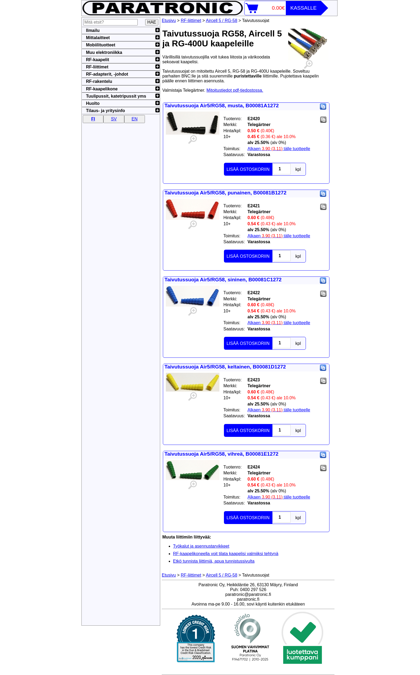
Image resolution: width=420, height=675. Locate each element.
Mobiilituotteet (100, 45)
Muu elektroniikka (104, 52)
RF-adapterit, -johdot (107, 74)
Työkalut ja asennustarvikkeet (201, 546)
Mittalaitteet (98, 37)
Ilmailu (93, 30)
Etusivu (169, 20)
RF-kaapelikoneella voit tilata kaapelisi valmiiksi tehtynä (225, 553)
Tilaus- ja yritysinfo (105, 110)
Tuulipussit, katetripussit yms (116, 96)
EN (134, 119)
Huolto (93, 103)
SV (114, 119)
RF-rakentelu (99, 81)
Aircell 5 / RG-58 (221, 20)
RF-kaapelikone (102, 89)
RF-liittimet (191, 20)
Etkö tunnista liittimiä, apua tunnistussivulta (213, 561)
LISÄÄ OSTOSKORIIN (248, 169)
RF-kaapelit (97, 59)
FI (93, 119)
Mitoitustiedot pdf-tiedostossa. (235, 90)
